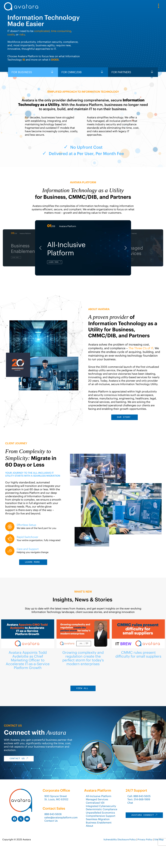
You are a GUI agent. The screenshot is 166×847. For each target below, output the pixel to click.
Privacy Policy (145, 839)
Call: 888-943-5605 (139, 796)
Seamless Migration (98, 819)
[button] (40, 247)
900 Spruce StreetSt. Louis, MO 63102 (56, 798)
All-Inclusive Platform (98, 796)
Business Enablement (98, 822)
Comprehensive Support (100, 815)
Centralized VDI (95, 802)
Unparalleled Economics (100, 812)
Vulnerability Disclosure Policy (119, 839)
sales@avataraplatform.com (61, 817)
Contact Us (51, 820)
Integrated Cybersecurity (101, 806)
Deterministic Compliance (101, 809)
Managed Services (97, 799)
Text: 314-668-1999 (138, 799)
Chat (130, 802)
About (89, 825)
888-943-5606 (53, 814)
